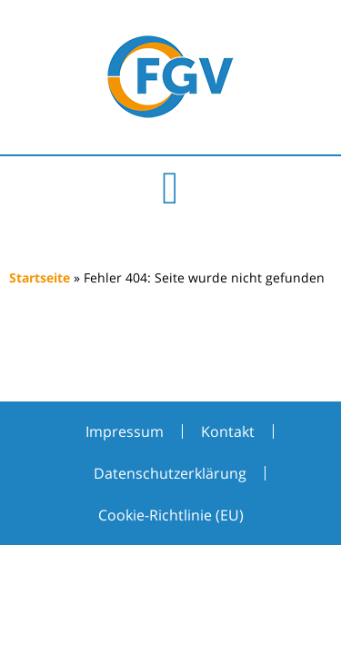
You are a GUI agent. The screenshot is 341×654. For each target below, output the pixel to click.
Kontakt (228, 431)
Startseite (39, 277)
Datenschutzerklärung (170, 473)
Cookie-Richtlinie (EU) (171, 515)
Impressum (124, 431)
